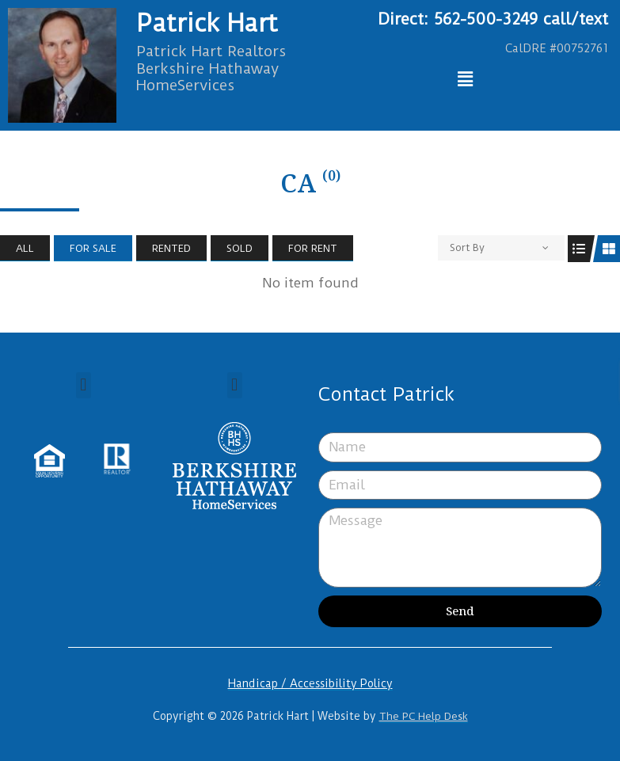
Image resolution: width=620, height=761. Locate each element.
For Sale (93, 248)
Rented (171, 248)
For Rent (312, 248)
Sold (239, 248)
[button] (83, 385)
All (25, 248)
